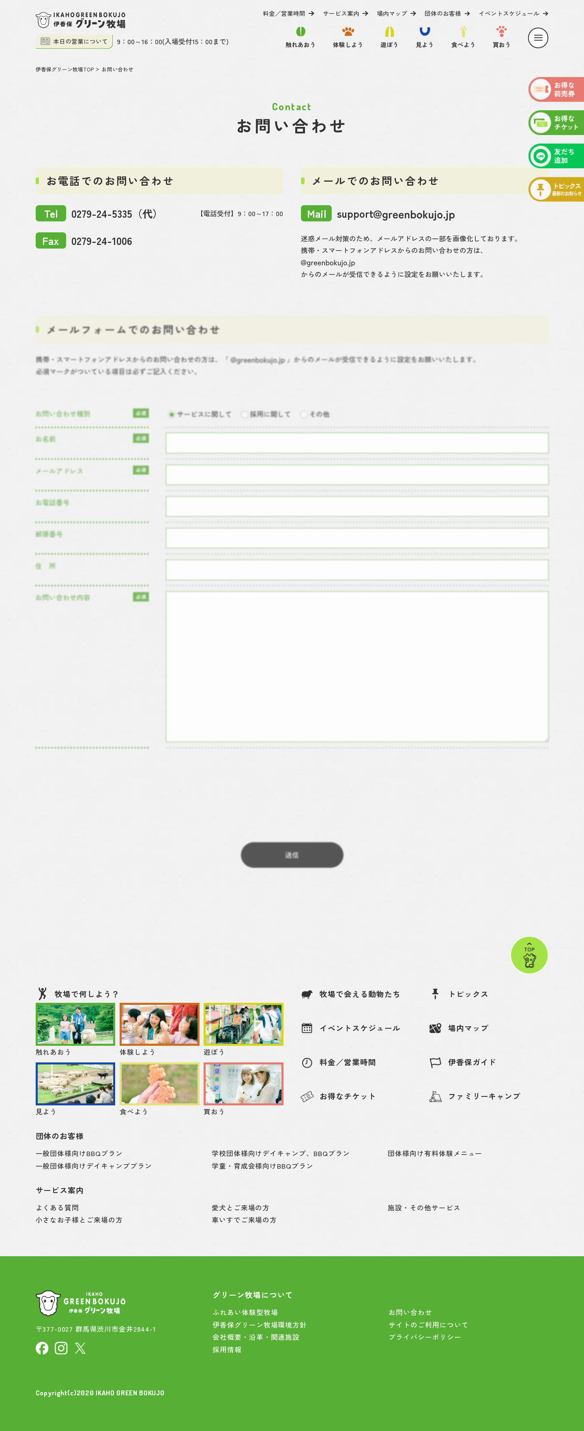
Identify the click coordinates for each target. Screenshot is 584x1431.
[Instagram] (61, 1347)
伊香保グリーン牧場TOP (65, 69)
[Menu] (538, 38)
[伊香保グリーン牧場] (80, 20)
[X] (80, 1347)
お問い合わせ (117, 69)
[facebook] (42, 1347)
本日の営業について (74, 41)
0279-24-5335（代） (99, 213)
